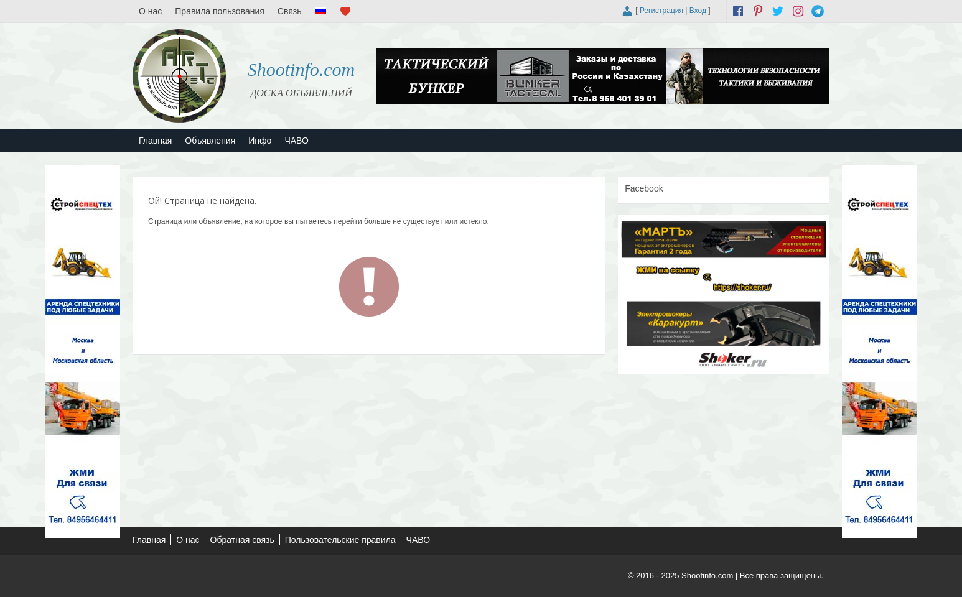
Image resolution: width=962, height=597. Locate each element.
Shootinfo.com (301, 69)
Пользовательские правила (340, 540)
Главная (155, 141)
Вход (697, 10)
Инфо (259, 141)
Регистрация (661, 10)
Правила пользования (219, 11)
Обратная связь (242, 540)
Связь (290, 11)
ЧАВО (296, 141)
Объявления (210, 141)
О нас (150, 11)
